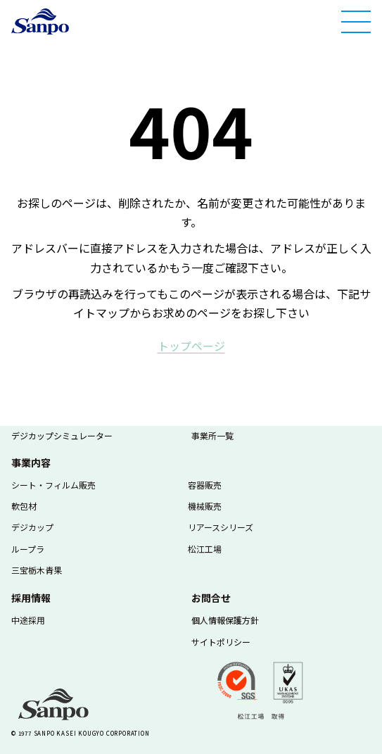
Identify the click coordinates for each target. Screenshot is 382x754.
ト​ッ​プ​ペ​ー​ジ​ (191, 345)
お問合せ (211, 598)
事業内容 (31, 462)
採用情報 (31, 598)
